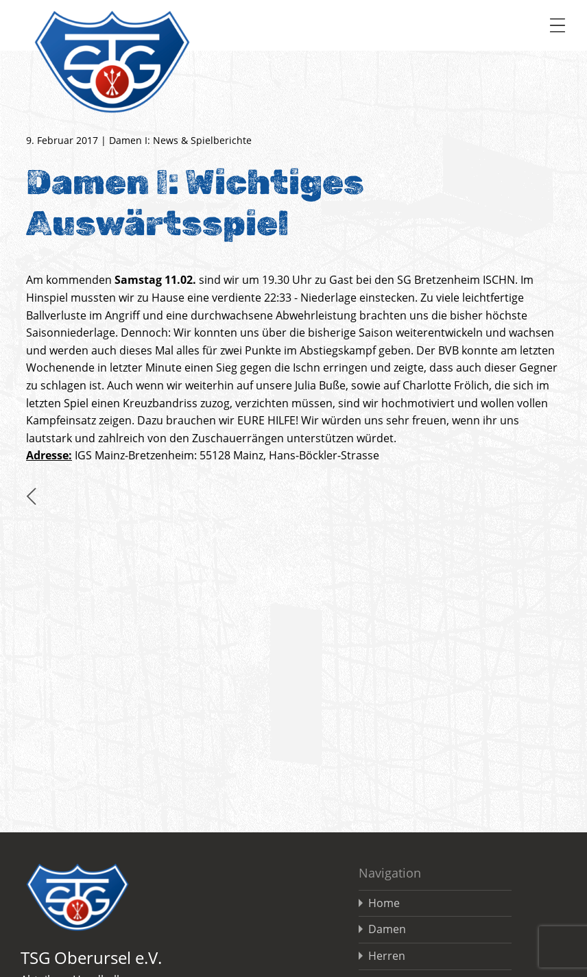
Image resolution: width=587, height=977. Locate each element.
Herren (386, 955)
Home (384, 902)
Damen (387, 929)
